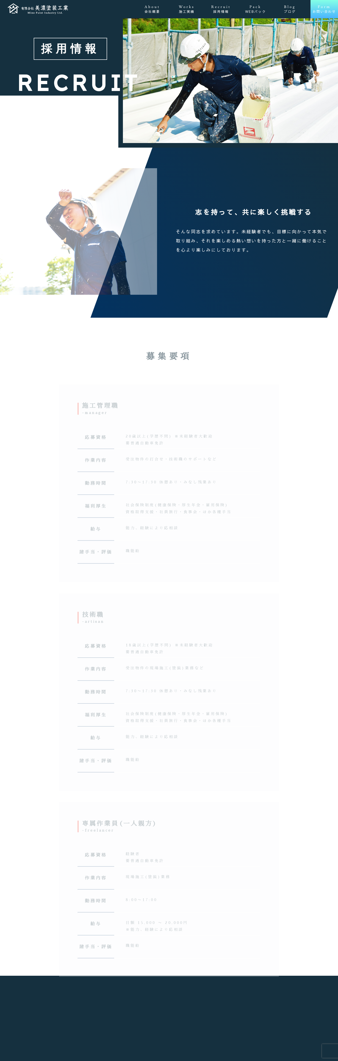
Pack (255, 9)
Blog (290, 9)
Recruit (221, 9)
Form (324, 9)
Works (186, 9)
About (152, 9)
